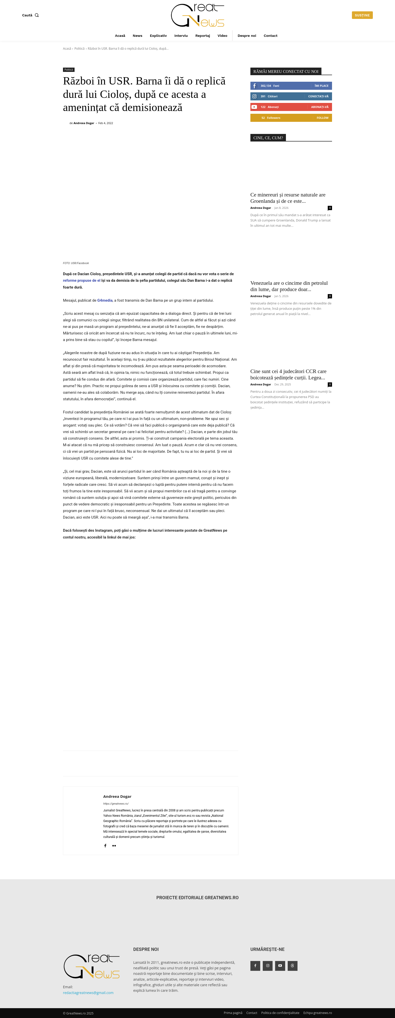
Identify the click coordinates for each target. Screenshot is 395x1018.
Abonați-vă (319, 107)
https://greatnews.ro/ (116, 803)
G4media (104, 300)
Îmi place (321, 86)
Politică (79, 48)
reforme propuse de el (82, 280)
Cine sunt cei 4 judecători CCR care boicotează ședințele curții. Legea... (288, 374)
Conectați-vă (318, 96)
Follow (322, 118)
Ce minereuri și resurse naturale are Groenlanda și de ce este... (287, 198)
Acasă (67, 48)
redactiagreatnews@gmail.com (88, 992)
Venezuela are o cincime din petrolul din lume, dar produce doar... (289, 286)
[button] (31, 15)
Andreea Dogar (84, 123)
